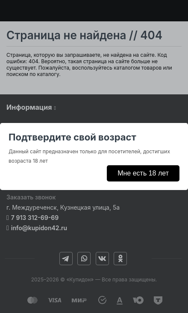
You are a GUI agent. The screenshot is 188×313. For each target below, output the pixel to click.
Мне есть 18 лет (143, 173)
